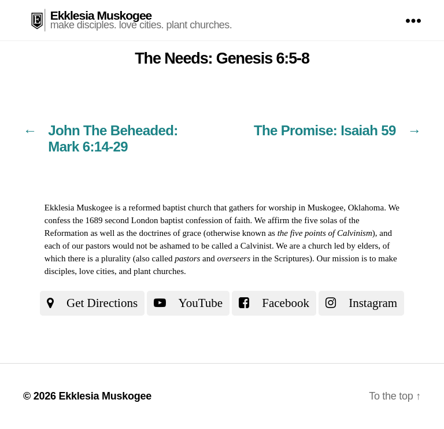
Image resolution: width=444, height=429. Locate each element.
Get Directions (92, 303)
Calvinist (256, 245)
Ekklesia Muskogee (101, 15)
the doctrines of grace (163, 233)
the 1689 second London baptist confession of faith (161, 220)
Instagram (361, 303)
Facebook (274, 303)
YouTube (188, 303)
